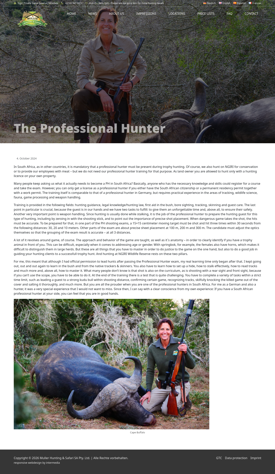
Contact (251, 13)
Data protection (236, 458)
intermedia (53, 462)
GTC (219, 458)
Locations (176, 13)
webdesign (35, 462)
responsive (20, 462)
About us (116, 13)
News (92, 13)
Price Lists (205, 13)
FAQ (229, 13)
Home (71, 13)
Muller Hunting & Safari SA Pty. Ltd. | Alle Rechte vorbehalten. (84, 458)
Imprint (255, 458)
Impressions (146, 13)
